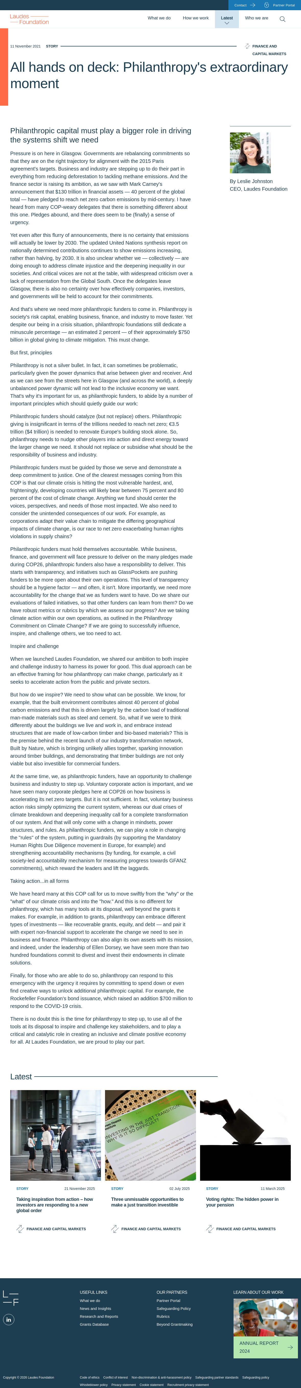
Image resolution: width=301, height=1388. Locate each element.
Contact (241, 5)
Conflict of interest (115, 1377)
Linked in (8, 1319)
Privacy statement (123, 1385)
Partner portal (284, 5)
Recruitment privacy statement (188, 1385)
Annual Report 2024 (259, 1347)
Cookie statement (152, 1385)
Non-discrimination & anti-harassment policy (161, 1377)
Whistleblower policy (94, 1385)
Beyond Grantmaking (175, 1324)
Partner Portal (168, 1300)
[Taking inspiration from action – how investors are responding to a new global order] (55, 1212)
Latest (227, 18)
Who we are (256, 18)
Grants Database (94, 1324)
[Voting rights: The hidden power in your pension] (245, 1212)
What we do (159, 18)
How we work (196, 18)
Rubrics (163, 1316)
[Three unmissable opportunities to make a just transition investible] (150, 1212)
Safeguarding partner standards (216, 1377)
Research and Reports (99, 1316)
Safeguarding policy (255, 1377)
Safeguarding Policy (174, 1308)
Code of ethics (90, 1377)
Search (282, 19)
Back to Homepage (29, 19)
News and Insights (95, 1308)
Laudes (10, 1298)
